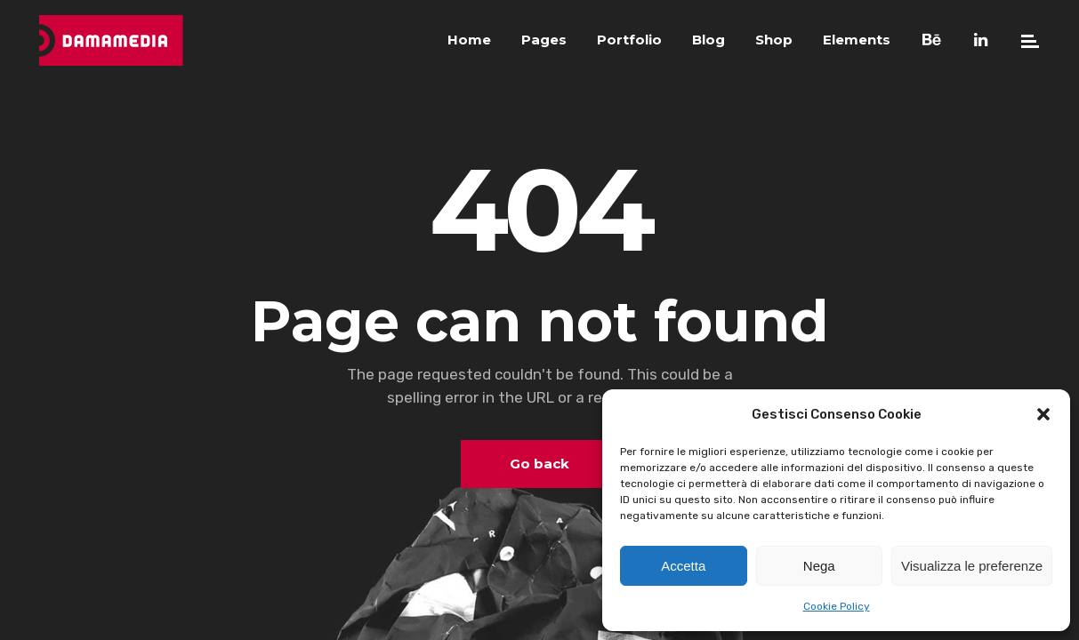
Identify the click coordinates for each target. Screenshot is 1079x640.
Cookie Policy (836, 606)
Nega (819, 565)
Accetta (683, 565)
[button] (1043, 414)
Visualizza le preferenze (972, 565)
